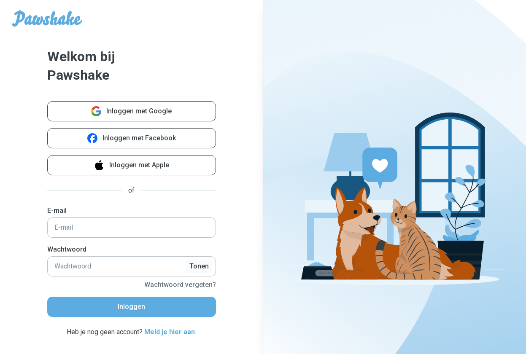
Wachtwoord (66, 249)
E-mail (57, 210)
